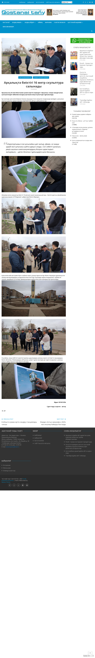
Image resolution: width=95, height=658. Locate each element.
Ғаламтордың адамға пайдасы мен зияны (81, 115)
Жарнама (48, 22)
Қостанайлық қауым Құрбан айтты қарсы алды (86, 90)
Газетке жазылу (59, 22)
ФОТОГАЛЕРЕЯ (40, 2)
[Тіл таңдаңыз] (67, 2)
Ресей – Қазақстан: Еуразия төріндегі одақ (86, 65)
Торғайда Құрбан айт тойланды (86, 101)
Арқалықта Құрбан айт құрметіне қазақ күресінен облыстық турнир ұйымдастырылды (86, 54)
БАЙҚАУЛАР (30, 2)
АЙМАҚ (40, 22)
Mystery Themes (6, 482)
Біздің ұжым (16, 22)
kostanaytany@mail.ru (12, 447)
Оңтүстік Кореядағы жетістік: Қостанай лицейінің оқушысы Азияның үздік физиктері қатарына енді (86, 77)
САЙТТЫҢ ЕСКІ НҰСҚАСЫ (53, 2)
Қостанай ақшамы (75, 22)
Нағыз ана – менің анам (79, 136)
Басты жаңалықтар (25, 77)
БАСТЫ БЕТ (6, 22)
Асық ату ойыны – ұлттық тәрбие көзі (82, 122)
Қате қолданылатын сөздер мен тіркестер (82, 141)
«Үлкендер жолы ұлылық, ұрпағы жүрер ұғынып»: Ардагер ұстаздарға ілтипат (82, 129)
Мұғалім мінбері (8, 27)
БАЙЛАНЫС (22, 2)
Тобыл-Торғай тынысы (41, 77)
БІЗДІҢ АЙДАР (29, 22)
